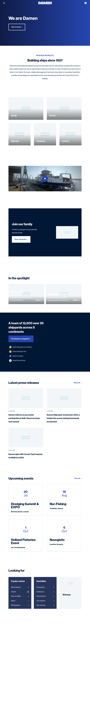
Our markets (45, 601)
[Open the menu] (86, 3)
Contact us (45, 592)
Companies (45, 587)
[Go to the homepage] (45, 3)
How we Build (20, 596)
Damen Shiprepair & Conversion (20, 347)
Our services (45, 605)
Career (20, 592)
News (20, 601)
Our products (45, 596)
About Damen (20, 587)
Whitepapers (20, 605)
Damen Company (16, 356)
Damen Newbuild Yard (17, 351)
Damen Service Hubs (17, 360)
